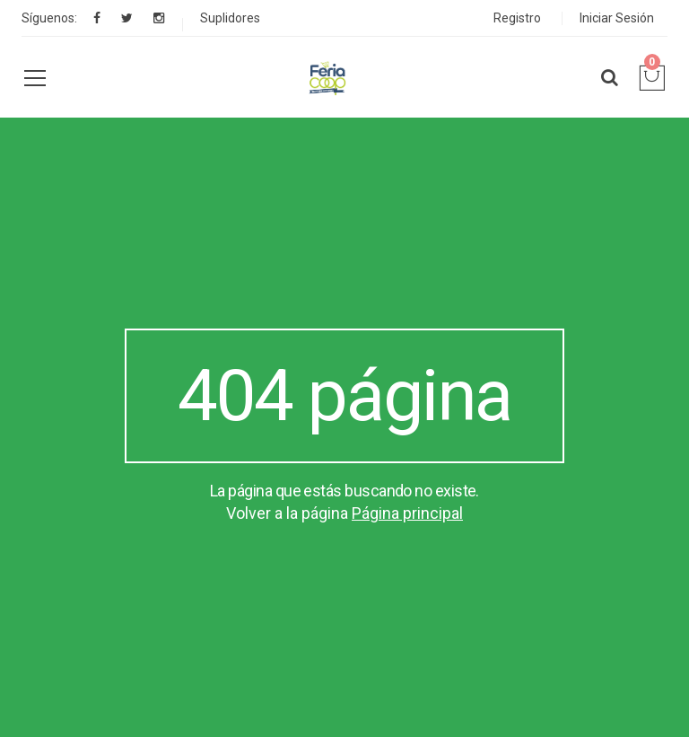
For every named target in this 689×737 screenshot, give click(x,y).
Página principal (407, 513)
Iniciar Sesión (617, 18)
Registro (517, 18)
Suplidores (230, 18)
